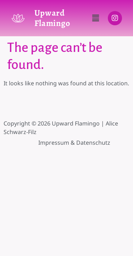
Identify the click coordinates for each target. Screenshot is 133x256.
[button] (95, 18)
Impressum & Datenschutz (74, 142)
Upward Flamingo (52, 18)
